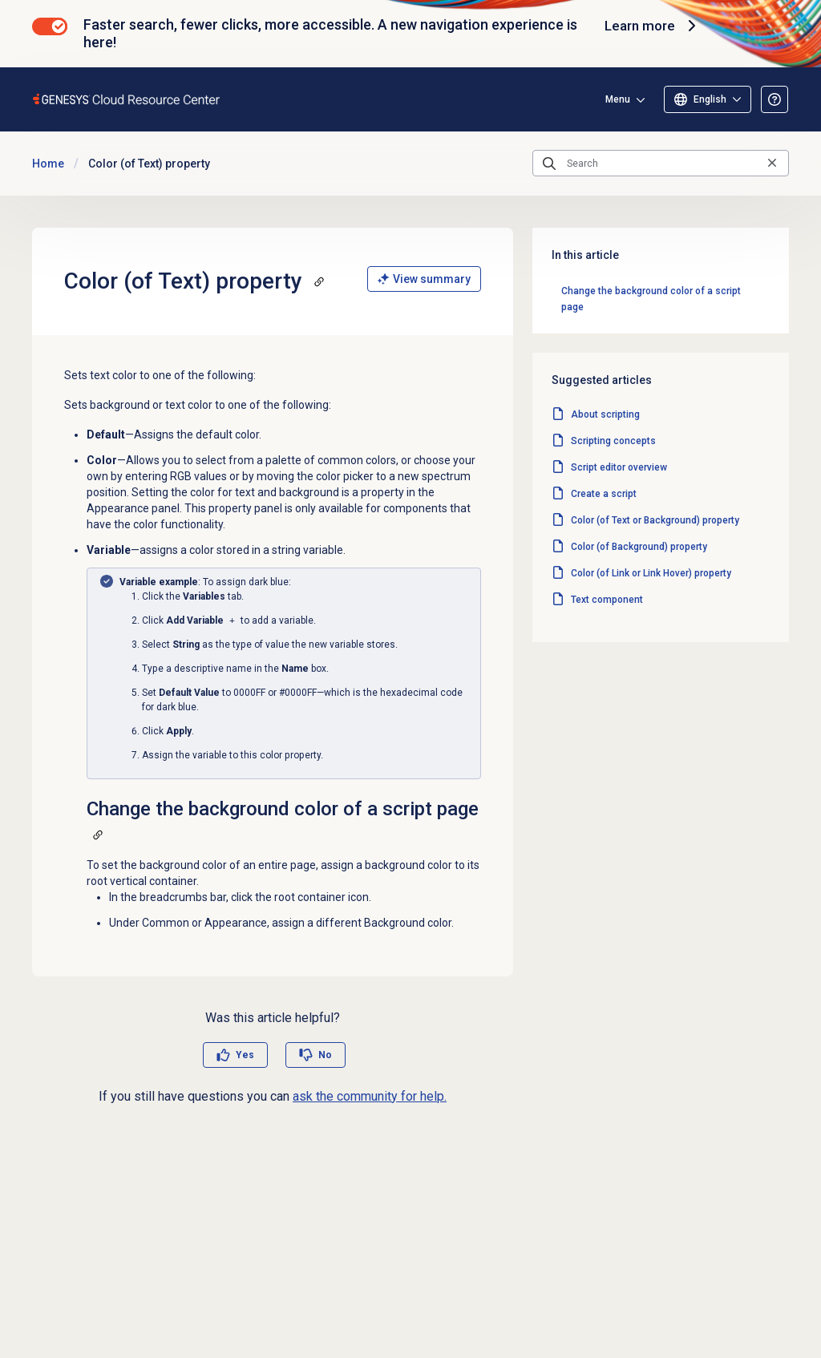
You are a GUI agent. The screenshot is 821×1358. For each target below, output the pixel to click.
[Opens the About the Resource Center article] (774, 99)
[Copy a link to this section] (319, 281)
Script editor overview (619, 467)
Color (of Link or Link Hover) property (651, 573)
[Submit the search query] (549, 163)
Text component (607, 599)
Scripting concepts (613, 441)
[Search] (660, 163)
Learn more (650, 25)
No (325, 1055)
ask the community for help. (370, 1096)
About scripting (605, 414)
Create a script (604, 493)
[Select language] (707, 99)
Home (48, 163)
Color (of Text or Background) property (655, 520)
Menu (617, 99)
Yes (245, 1055)
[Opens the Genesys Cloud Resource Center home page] (127, 99)
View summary (424, 279)
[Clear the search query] (772, 163)
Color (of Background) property (639, 546)
